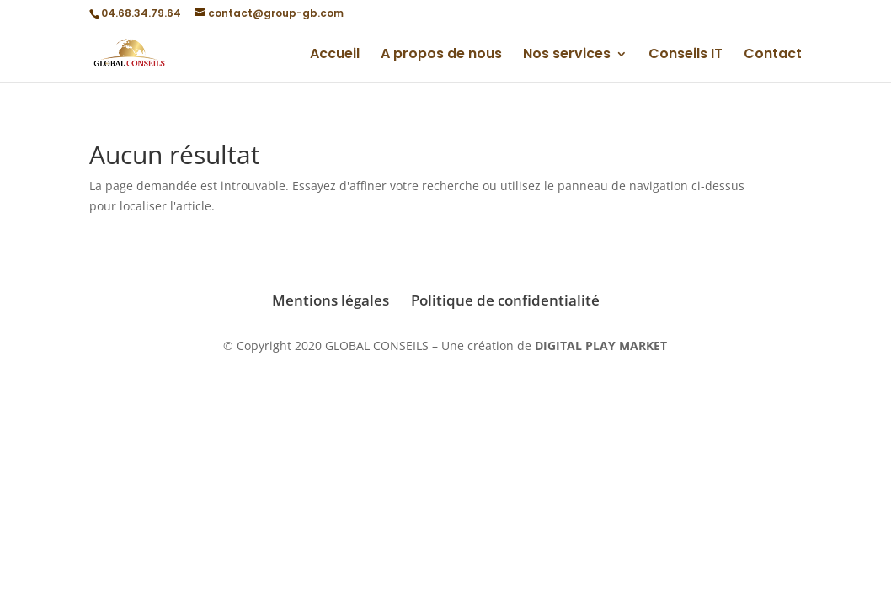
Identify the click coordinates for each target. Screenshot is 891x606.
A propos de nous (441, 55)
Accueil (335, 55)
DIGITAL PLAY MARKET (601, 346)
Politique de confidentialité (505, 300)
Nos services (567, 55)
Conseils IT (685, 55)
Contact (773, 55)
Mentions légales (330, 300)
